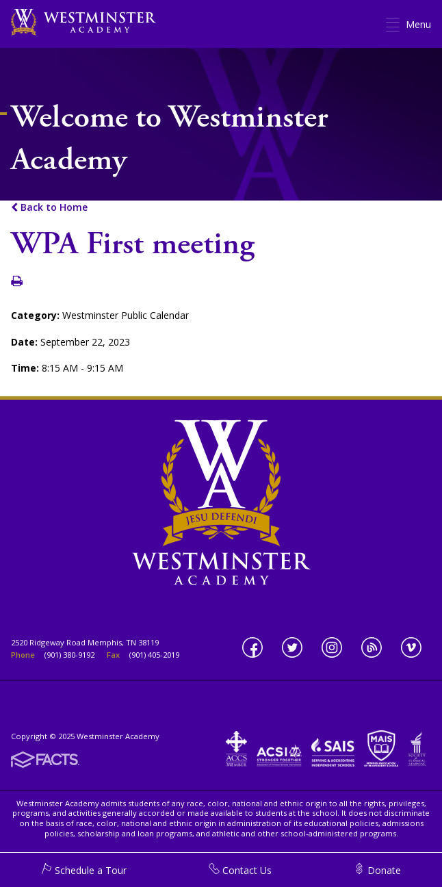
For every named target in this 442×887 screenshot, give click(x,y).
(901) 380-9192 (69, 655)
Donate (377, 870)
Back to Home (49, 207)
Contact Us (240, 870)
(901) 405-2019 (154, 655)
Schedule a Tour (84, 870)
